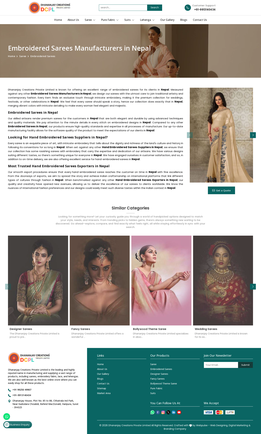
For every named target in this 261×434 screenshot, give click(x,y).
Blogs (183, 20)
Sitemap (101, 388)
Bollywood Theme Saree (149, 331)
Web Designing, (219, 425)
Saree (90, 20)
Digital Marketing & (240, 425)
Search (155, 7)
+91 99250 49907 (21, 389)
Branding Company (175, 429)
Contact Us (200, 20)
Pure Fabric (110, 20)
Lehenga (147, 20)
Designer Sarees (21, 331)
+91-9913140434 (205, 9)
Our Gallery (167, 20)
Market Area (104, 393)
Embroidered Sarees (161, 369)
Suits (129, 20)
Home (58, 20)
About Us (73, 20)
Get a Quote (221, 190)
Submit (245, 365)
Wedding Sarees (206, 331)
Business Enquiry (16, 424)
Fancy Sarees (80, 331)
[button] (253, 135)
